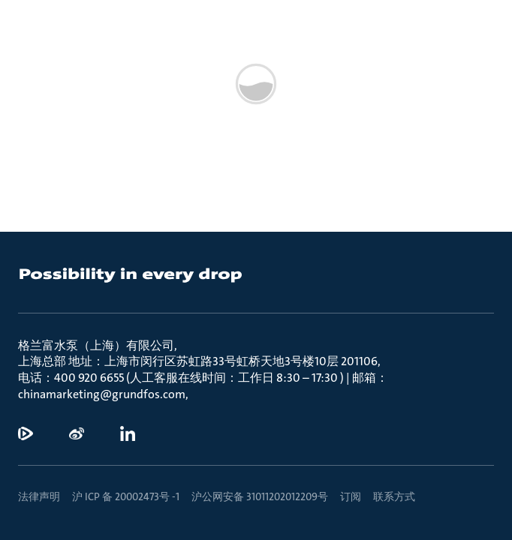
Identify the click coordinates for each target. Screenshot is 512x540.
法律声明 (39, 496)
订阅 (350, 496)
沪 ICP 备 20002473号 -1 (125, 496)
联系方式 (394, 496)
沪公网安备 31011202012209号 (259, 496)
